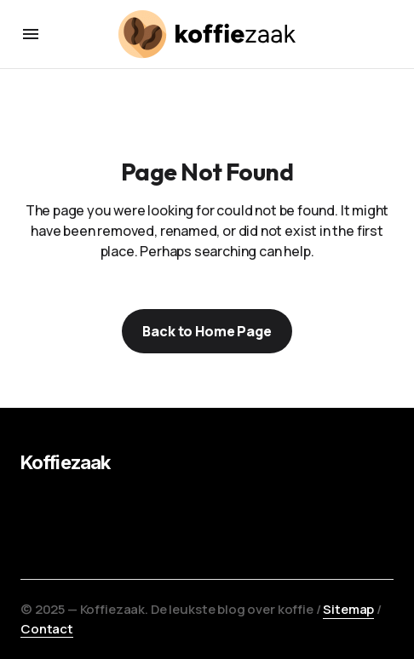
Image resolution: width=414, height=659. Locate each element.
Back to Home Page (206, 331)
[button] (30, 34)
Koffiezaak (65, 462)
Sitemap (348, 609)
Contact (46, 629)
